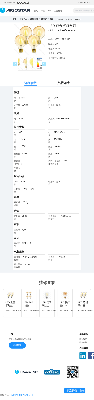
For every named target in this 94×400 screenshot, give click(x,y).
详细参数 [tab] (30, 83)
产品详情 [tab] (63, 83)
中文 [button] (87, 2)
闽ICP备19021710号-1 (22, 395)
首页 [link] (14, 19)
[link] (23, 19)
